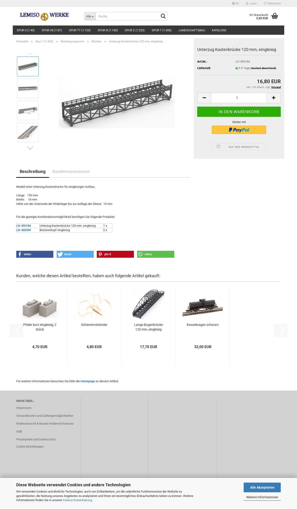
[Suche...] (90, 16)
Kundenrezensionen (71, 171)
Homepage (88, 381)
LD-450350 (23, 230)
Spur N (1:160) (108, 30)
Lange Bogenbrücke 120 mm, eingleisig (148, 327)
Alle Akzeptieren (262, 487)
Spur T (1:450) (162, 30)
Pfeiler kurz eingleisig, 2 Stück (39, 327)
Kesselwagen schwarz (203, 325)
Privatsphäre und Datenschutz (36, 439)
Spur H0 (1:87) (52, 30)
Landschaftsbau (192, 30)
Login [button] (251, 3)
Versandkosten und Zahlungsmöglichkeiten (44, 415)
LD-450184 (23, 225)
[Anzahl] (239, 98)
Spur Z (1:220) (135, 30)
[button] (235, 3)
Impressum (23, 408)
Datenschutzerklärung (77, 500)
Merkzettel (272, 3)
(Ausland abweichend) (263, 68)
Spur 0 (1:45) (26, 30)
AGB (19, 431)
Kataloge (219, 30)
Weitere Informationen (262, 497)
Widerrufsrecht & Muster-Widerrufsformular (45, 423)
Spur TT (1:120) (80, 30)
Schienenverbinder (94, 325)
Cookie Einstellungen (30, 446)
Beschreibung (32, 171)
